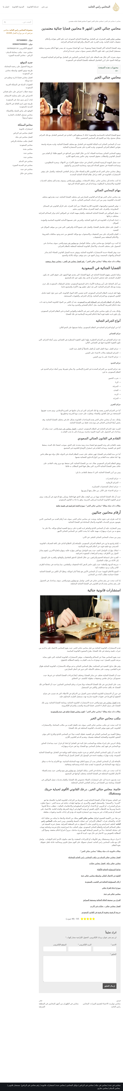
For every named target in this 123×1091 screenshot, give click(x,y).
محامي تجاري (102, 1088)
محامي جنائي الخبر (113, 39)
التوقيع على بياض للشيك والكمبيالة (19, 111)
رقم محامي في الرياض (30, 1085)
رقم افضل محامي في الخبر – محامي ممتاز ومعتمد (65, 261)
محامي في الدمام (26, 161)
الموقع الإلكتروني (59, 945)
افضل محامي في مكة (24, 137)
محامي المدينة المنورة (17, 55)
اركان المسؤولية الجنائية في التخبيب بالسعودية (103, 882)
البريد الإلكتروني (84, 945)
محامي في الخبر (110, 21)
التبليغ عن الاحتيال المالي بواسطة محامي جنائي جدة (101, 876)
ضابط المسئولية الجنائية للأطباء (109, 870)
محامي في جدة (70, 243)
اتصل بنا (6, 7)
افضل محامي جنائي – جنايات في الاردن (105, 906)
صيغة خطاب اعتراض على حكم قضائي (18, 92)
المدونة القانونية (18, 7)
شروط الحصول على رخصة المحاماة (19, 66)
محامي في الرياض (86, 1085)
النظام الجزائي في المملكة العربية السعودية (94, 302)
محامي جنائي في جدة (112, 894)
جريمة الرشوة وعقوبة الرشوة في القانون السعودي (101, 912)
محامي (118, 21)
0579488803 (22, 40)
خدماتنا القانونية (33, 7)
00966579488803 (20, 44)
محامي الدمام (114, 1088)
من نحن (45, 7)
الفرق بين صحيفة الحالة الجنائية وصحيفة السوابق (102, 900)
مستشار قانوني (14, 1085)
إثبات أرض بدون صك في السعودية (19, 100)
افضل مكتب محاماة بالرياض (22, 141)
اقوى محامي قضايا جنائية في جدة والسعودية (68, 712)
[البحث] (20, 22)
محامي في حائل (26, 173)
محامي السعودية (26, 145)
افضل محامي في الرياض (23, 133)
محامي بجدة (28, 149)
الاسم (113, 945)
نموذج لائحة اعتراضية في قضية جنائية (70, 506)
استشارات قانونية (26, 129)
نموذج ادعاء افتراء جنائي (111, 888)
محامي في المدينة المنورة (23, 165)
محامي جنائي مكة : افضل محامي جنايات (105, 863)
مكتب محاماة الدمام (14, 52)
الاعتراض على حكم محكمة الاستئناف (18, 96)
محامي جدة (76, 181)
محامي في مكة (101, 1085)
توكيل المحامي (72, 1085)
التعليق (113, 954)
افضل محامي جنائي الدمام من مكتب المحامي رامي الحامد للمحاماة (94, 857)
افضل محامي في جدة (67, 429)
